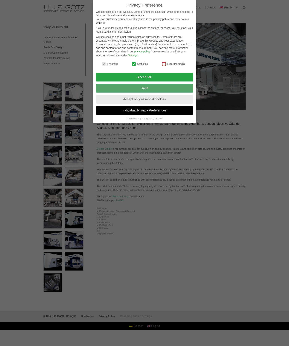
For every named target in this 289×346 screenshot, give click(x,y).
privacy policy (142, 51)
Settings (132, 55)
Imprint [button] (159, 118)
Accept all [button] (144, 77)
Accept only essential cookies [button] (144, 99)
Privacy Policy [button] (148, 118)
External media (173, 64)
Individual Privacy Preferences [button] (144, 110)
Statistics (140, 64)
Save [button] (144, 88)
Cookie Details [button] (133, 118)
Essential (110, 64)
